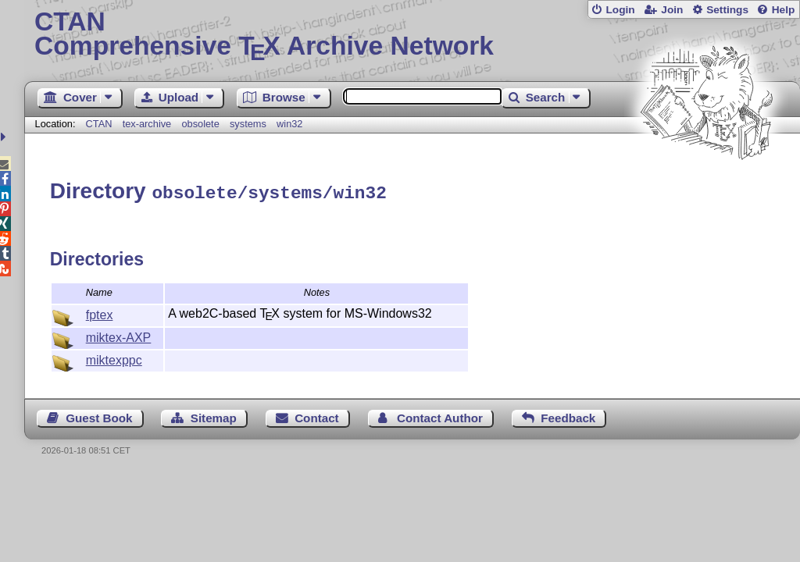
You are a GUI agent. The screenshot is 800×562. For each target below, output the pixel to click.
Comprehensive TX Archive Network (412, 35)
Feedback (568, 415)
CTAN (99, 124)
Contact (317, 415)
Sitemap (214, 415)
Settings (727, 10)
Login (619, 10)
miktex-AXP (119, 335)
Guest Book (99, 415)
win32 (289, 124)
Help (783, 10)
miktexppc (114, 358)
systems (248, 124)
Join (672, 10)
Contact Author (440, 415)
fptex (99, 312)
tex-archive (147, 124)
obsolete (200, 124)
